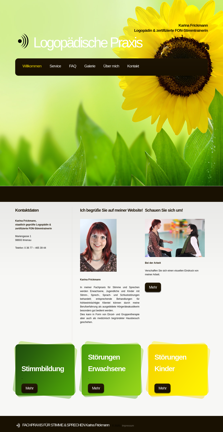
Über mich (111, 66)
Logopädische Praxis (87, 42)
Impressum (128, 425)
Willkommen (32, 66)
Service (55, 66)
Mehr (153, 287)
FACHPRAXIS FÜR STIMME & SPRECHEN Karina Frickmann (65, 425)
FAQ (72, 66)
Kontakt (133, 66)
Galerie (89, 66)
